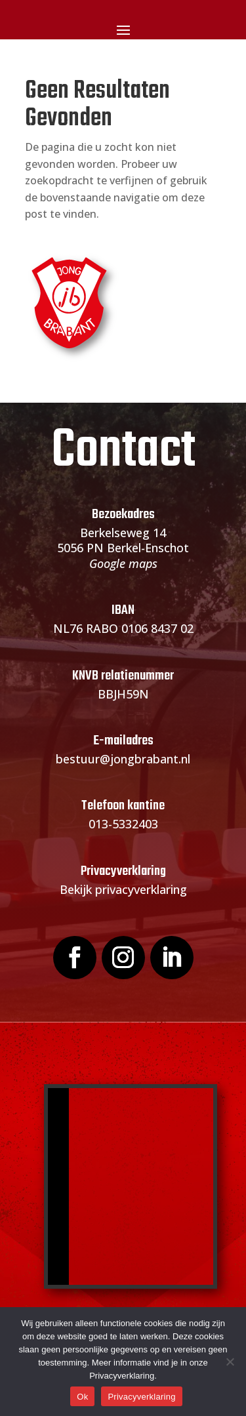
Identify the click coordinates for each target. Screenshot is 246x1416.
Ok (82, 1397)
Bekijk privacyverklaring (123, 889)
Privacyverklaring (141, 1397)
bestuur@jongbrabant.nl (123, 759)
